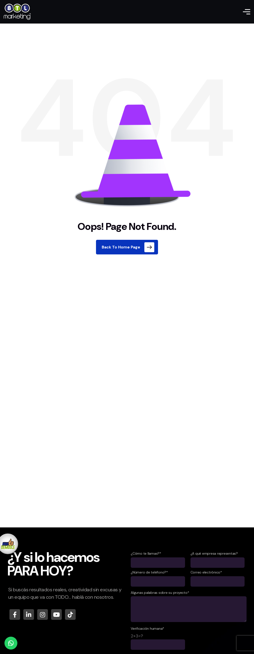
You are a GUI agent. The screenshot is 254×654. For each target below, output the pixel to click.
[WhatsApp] (10, 643)
